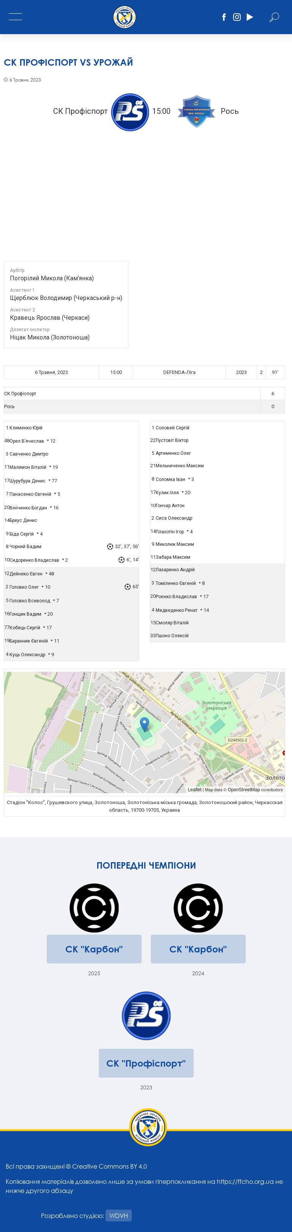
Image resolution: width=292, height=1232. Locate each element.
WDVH (118, 1215)
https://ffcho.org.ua (245, 1181)
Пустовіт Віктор (172, 440)
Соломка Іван (170, 479)
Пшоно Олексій (172, 635)
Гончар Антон (170, 505)
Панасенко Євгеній (30, 494)
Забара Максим (173, 557)
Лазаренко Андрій (175, 569)
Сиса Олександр (174, 518)
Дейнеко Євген (26, 574)
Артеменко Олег (173, 453)
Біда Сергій (21, 534)
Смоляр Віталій (172, 622)
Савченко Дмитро (28, 454)
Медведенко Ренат (176, 610)
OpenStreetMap (244, 789)
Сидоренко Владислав (34, 560)
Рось (9, 406)
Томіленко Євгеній (176, 583)
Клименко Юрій (26, 428)
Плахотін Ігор (170, 531)
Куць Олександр (27, 654)
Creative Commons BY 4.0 (109, 1166)
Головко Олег (24, 587)
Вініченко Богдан (28, 508)
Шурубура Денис (27, 481)
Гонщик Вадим (25, 614)
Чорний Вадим (25, 546)
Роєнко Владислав (176, 596)
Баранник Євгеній (28, 641)
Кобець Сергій (24, 627)
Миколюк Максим (175, 544)
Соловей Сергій (172, 428)
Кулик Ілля (167, 492)
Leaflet (195, 789)
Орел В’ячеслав (26, 441)
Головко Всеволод (29, 600)
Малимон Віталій (27, 467)
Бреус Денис (23, 520)
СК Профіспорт (20, 393)
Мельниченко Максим (180, 465)
